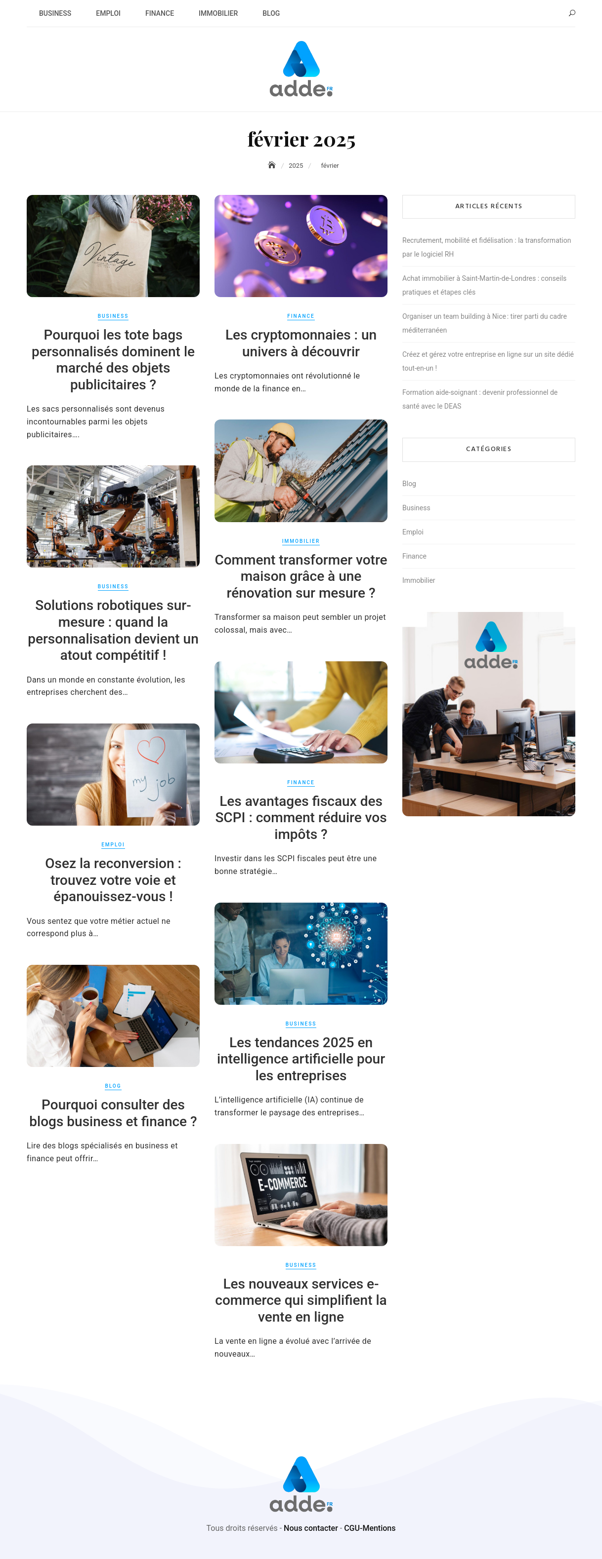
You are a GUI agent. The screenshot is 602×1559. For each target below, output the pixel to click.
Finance (159, 13)
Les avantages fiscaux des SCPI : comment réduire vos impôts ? (301, 817)
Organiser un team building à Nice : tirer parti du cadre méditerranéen (484, 323)
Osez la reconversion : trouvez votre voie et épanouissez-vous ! (113, 880)
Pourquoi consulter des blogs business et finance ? (113, 1113)
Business (55, 13)
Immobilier (218, 13)
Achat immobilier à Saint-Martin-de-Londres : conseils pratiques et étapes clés (484, 285)
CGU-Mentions (369, 1528)
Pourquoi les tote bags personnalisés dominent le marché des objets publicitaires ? (113, 360)
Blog (271, 13)
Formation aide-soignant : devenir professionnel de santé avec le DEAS (480, 399)
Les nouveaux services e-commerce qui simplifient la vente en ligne (301, 1300)
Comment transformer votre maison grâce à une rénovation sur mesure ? (301, 576)
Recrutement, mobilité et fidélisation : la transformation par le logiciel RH (486, 247)
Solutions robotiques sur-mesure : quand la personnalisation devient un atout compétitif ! (113, 630)
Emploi (108, 13)
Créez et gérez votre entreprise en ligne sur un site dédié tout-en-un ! (488, 361)
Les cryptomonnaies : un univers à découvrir (301, 343)
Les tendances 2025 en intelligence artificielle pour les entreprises (301, 1059)
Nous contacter (311, 1528)
